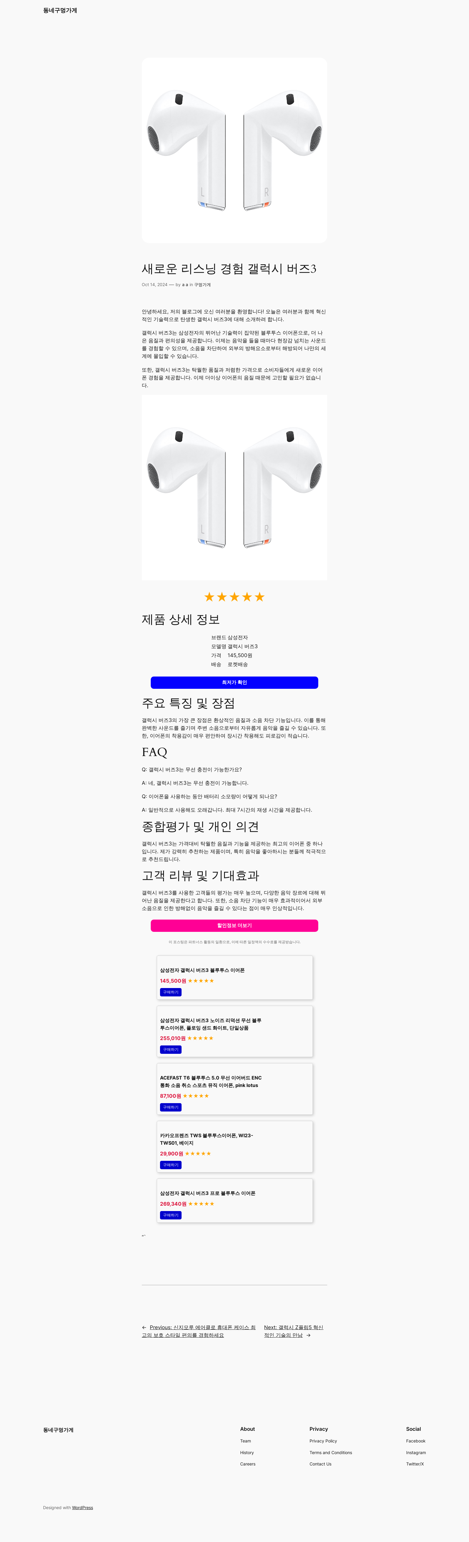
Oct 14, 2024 (155, 284)
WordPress (82, 1507)
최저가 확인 (234, 682)
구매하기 (171, 992)
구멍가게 (202, 284)
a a (185, 284)
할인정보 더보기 (234, 925)
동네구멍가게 (60, 10)
